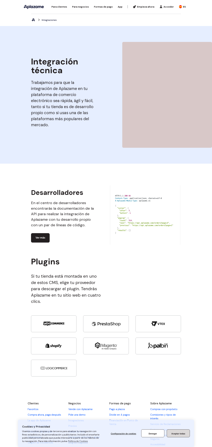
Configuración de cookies (123, 434)
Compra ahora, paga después (44, 414)
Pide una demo (77, 414)
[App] (120, 6)
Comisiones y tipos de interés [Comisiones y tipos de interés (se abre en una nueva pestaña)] (163, 416)
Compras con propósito (163, 409)
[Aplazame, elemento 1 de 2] (33, 20)
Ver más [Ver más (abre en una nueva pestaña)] (40, 237)
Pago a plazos (117, 409)
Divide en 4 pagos (119, 414)
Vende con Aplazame (80, 409)
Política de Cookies (78, 441)
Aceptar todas (178, 434)
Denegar (153, 434)
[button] (59, 6)
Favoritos (33, 409)
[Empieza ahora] (143, 6)
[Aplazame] (34, 7)
